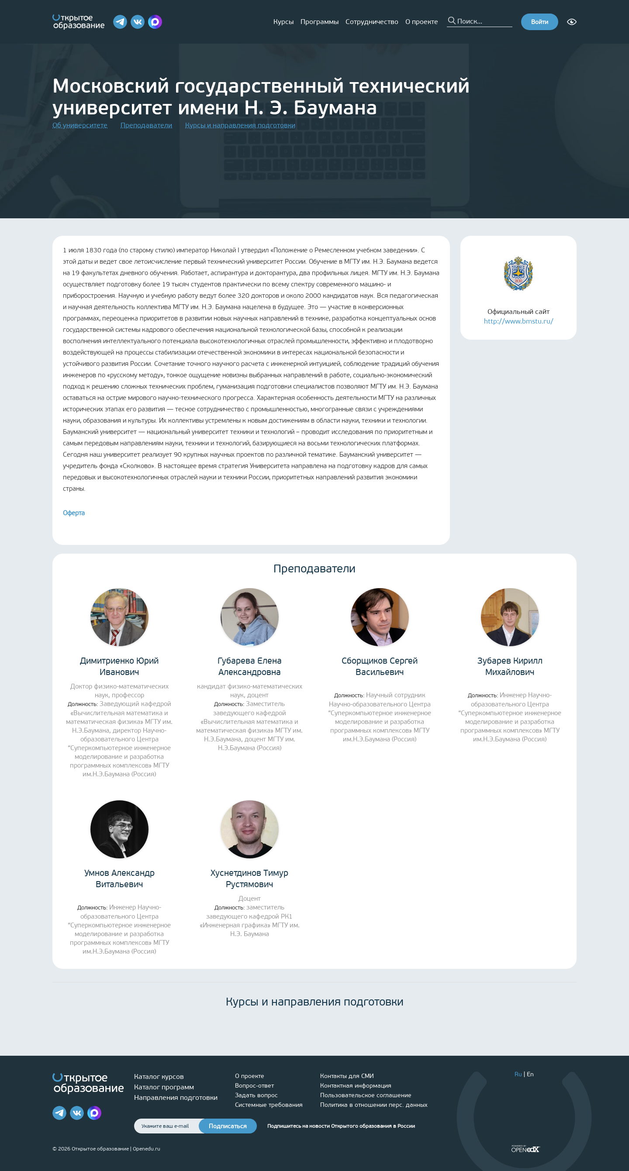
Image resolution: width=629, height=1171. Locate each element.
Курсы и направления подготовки (240, 125)
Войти (539, 22)
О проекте (421, 21)
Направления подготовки (176, 1097)
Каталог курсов (159, 1076)
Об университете (79, 125)
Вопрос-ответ (254, 1085)
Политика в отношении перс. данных (374, 1105)
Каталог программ (164, 1087)
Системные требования (269, 1105)
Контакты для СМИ (347, 1076)
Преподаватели (146, 125)
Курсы (283, 21)
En (530, 1074)
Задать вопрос (256, 1095)
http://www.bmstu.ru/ (518, 321)
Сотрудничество (372, 21)
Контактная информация (355, 1085)
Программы (320, 21)
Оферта (74, 513)
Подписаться (228, 1126)
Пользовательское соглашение (365, 1095)
